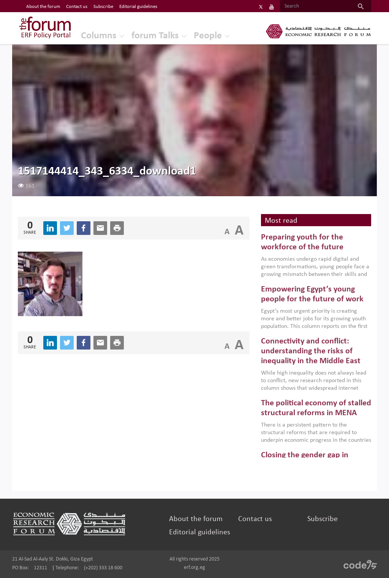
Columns (98, 36)
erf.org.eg (194, 567)
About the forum (196, 519)
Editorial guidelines (199, 532)
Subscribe (322, 519)
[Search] (315, 6)
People (208, 36)
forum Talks (155, 36)
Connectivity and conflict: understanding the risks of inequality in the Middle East (311, 351)
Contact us (255, 519)
